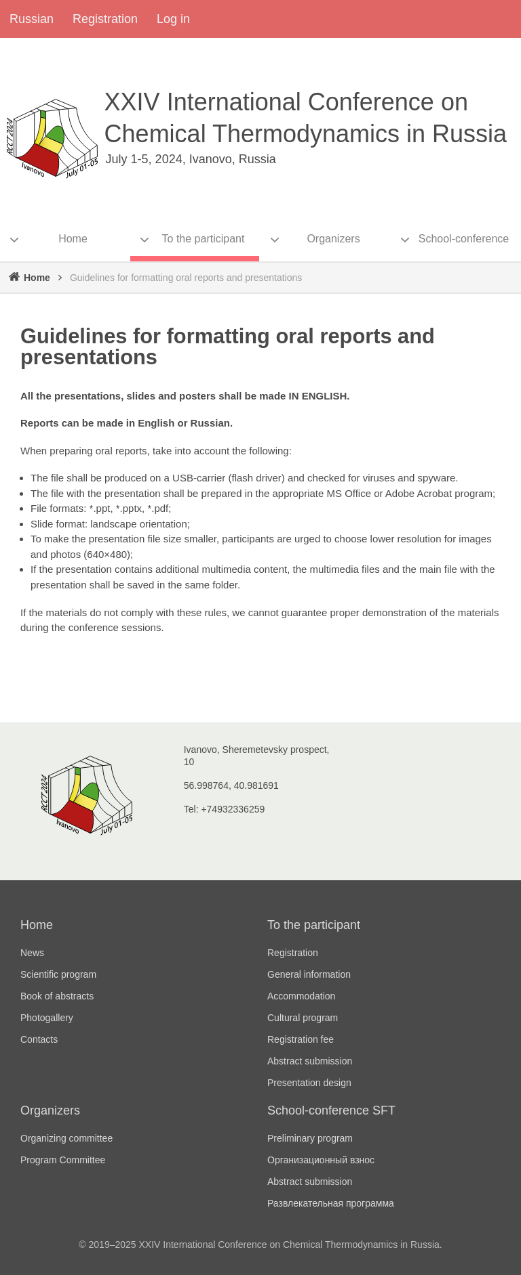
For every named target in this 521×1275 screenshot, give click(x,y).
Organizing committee (66, 1138)
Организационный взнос (320, 1159)
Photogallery (46, 1017)
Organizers (50, 1110)
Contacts (39, 1039)
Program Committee (62, 1159)
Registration (105, 19)
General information (309, 974)
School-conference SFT (331, 1110)
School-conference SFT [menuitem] (464, 247)
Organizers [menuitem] (333, 238)
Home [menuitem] (73, 238)
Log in (173, 19)
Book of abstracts (57, 996)
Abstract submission (309, 1061)
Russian (31, 19)
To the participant (313, 925)
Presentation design (309, 1082)
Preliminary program (310, 1138)
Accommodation (301, 996)
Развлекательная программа (330, 1203)
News (32, 952)
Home (37, 277)
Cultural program (302, 1017)
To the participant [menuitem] (203, 238)
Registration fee (300, 1039)
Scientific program (58, 974)
